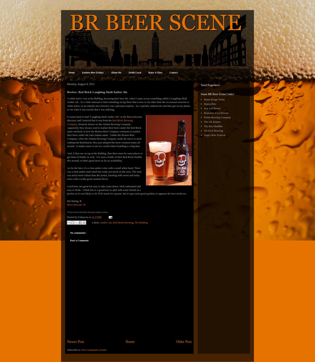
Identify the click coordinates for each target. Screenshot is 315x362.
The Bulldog (141, 222)
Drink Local (135, 72)
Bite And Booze (212, 108)
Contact (174, 72)
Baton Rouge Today (214, 99)
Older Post (184, 342)
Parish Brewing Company (217, 117)
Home (72, 72)
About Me (116, 72)
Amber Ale (106, 222)
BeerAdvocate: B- (76, 204)
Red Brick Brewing (123, 222)
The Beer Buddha (213, 126)
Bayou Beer (210, 103)
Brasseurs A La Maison (216, 112)
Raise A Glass (155, 72)
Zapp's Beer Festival (214, 135)
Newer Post (75, 342)
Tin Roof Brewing (213, 130)
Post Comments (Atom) (94, 349)
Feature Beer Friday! (93, 72)
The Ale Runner (212, 121)
